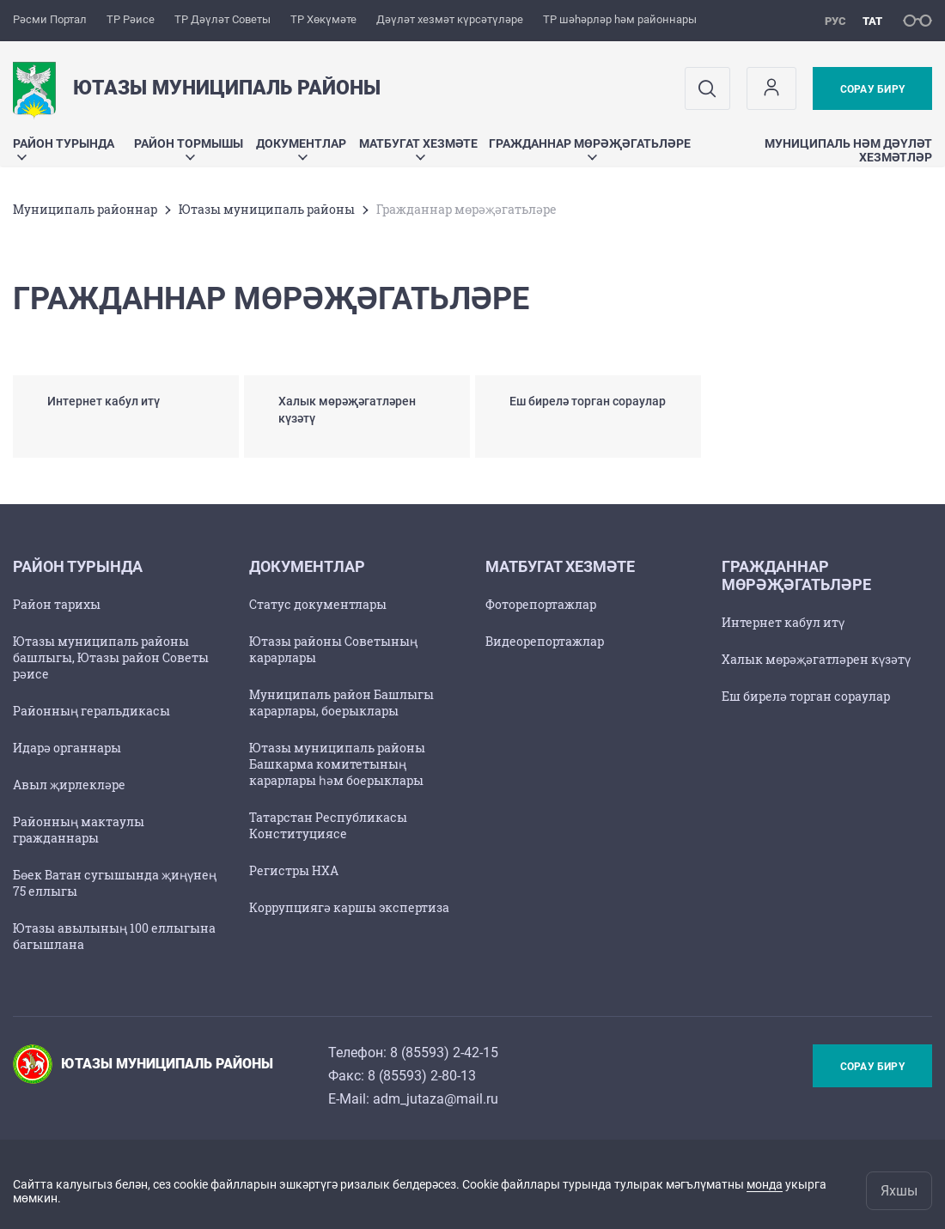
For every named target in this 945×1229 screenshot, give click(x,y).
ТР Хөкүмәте (323, 19)
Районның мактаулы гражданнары (78, 829)
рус (835, 21)
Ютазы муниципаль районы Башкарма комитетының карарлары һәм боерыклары (337, 763)
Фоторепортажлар (540, 604)
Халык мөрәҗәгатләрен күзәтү (816, 659)
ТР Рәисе (131, 19)
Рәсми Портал (50, 19)
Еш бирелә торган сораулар (806, 696)
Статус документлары (318, 604)
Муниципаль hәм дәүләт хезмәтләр (848, 150)
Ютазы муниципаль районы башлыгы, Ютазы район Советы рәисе (111, 657)
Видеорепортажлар (544, 641)
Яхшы (899, 1191)
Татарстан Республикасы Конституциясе (328, 825)
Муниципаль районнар (85, 209)
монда (765, 1184)
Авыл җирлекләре (69, 784)
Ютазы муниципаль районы (267, 209)
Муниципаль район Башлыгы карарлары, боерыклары (341, 702)
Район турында (63, 148)
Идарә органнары (67, 747)
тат (872, 21)
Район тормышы (188, 148)
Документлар (301, 148)
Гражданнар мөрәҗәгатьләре (590, 148)
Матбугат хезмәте (418, 148)
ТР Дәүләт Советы (222, 19)
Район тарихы (57, 604)
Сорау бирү (872, 89)
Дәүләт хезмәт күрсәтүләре (449, 19)
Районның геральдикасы (91, 711)
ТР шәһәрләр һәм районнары (620, 19)
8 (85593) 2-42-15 (444, 1052)
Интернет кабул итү (783, 622)
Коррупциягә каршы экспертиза (349, 907)
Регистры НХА (293, 870)
